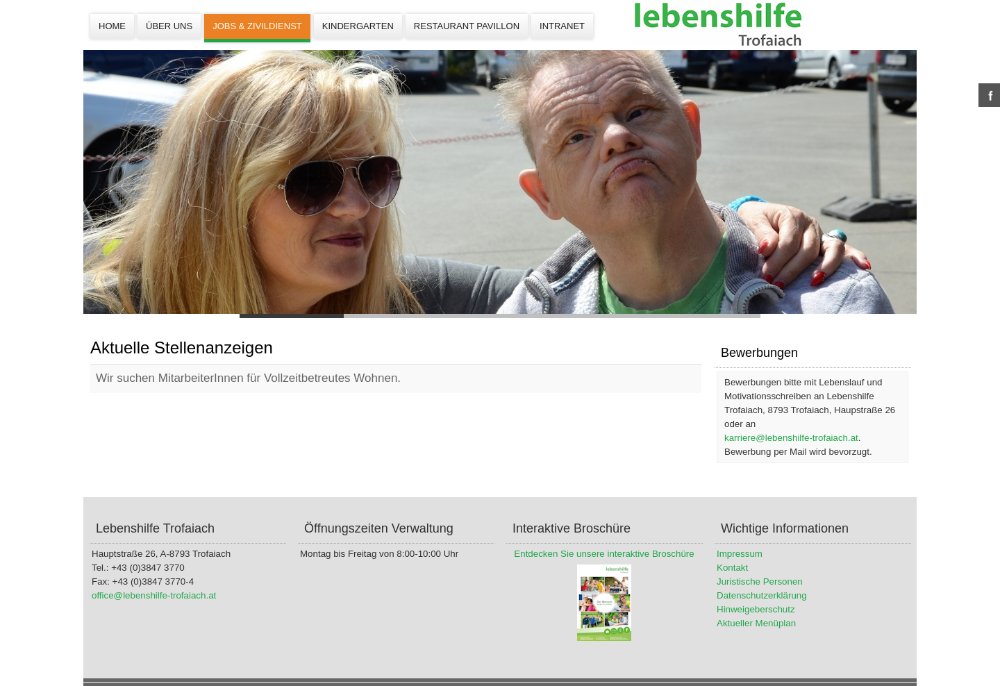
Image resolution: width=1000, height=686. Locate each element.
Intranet (562, 26)
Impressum (739, 554)
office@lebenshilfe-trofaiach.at (154, 595)
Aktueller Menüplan (756, 623)
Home (112, 26)
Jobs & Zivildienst (257, 26)
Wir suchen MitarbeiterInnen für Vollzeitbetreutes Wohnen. (248, 378)
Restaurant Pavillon (466, 26)
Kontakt (732, 567)
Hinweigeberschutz (756, 609)
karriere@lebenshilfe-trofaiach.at (791, 438)
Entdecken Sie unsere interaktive (581, 554)
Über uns (169, 26)
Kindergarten (358, 26)
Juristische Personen (760, 581)
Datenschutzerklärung (762, 595)
